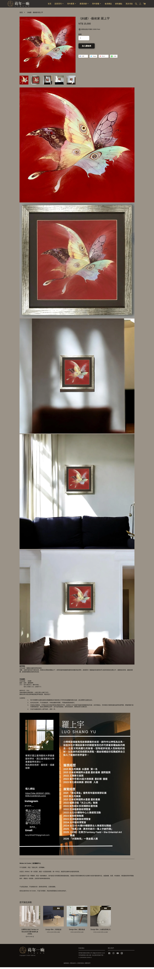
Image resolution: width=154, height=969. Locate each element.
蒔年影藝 (96, 4)
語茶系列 (59, 4)
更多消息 (129, 4)
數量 (80, 36)
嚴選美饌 (84, 4)
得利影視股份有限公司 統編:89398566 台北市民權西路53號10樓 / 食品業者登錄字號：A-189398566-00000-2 (91, 957)
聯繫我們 (87, 965)
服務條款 (66, 965)
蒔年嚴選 (71, 4)
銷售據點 (118, 4)
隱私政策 (73, 965)
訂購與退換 (80, 965)
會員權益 (108, 4)
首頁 (49, 4)
